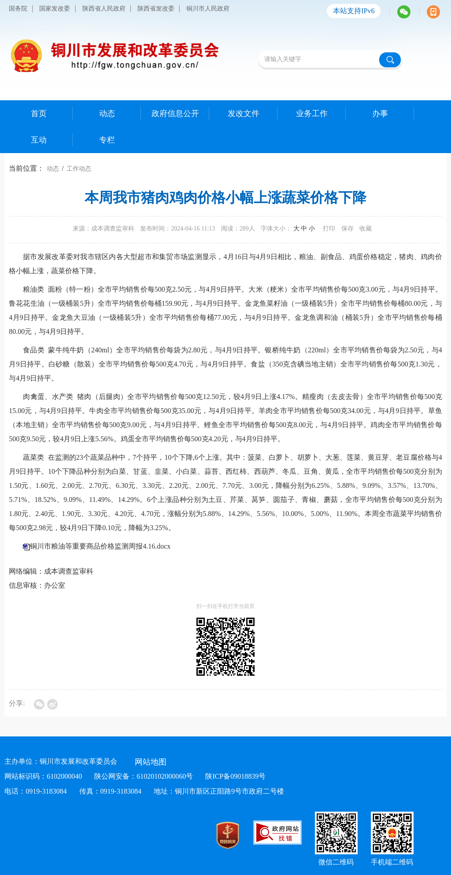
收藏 (365, 228)
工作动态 (79, 168)
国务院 (18, 8)
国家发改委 (54, 8)
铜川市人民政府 (207, 8)
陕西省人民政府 (104, 8)
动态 (53, 168)
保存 (347, 228)
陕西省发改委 (155, 8)
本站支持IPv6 (353, 11)
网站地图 (150, 762)
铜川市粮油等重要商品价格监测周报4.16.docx (100, 546)
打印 (329, 228)
